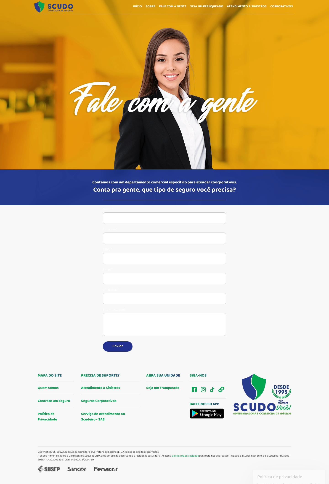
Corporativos (281, 9)
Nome (108, 209)
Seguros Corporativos (99, 401)
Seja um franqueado (206, 6)
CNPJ (107, 249)
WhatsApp (111, 290)
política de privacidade (185, 456)
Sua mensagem (114, 310)
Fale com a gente (172, 6)
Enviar (117, 346)
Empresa (110, 229)
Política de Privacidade (47, 417)
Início (137, 6)
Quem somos (48, 388)
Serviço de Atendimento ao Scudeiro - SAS (103, 417)
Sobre (150, 6)
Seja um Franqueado (162, 388)
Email (107, 269)
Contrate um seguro (54, 401)
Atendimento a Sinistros (100, 388)
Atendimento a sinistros (247, 8)
